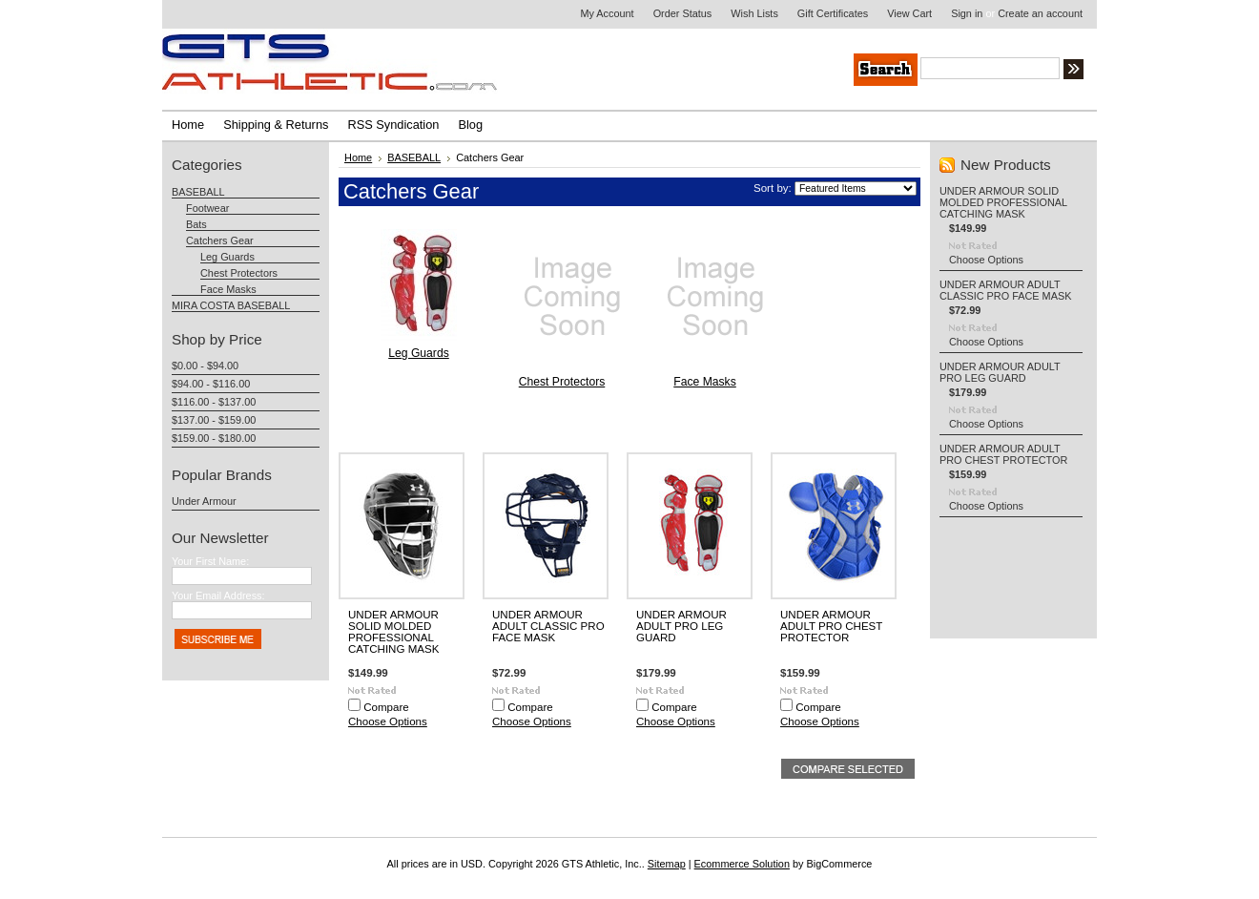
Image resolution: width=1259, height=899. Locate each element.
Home (358, 157)
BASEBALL (198, 192)
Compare (386, 707)
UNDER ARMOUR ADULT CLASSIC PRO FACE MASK (548, 626)
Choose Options (387, 721)
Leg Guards (227, 256)
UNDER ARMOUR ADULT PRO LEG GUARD (681, 626)
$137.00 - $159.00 (214, 420)
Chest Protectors (239, 273)
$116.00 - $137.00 (214, 402)
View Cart (909, 13)
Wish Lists (754, 13)
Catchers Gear (220, 240)
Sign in (966, 13)
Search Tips (1215, 71)
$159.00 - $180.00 (214, 438)
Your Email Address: (218, 595)
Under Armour (204, 501)
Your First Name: (210, 561)
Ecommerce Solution (742, 863)
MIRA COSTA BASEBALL (231, 305)
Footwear (207, 208)
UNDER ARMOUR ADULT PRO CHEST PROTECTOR (831, 626)
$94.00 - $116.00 (211, 383)
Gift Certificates (832, 13)
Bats (196, 224)
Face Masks (228, 289)
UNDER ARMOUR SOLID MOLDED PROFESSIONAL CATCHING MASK (393, 632)
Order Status (682, 13)
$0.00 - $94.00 (205, 365)
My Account (606, 13)
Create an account (1040, 13)
